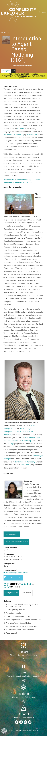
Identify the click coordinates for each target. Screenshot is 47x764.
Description (6, 71)
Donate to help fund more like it (17, 573)
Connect (23, 714)
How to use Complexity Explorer (16, 542)
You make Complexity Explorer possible (23, 676)
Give (23, 672)
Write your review (11, 593)
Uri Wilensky (32, 135)
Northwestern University (14, 135)
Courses (5, 33)
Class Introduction (11, 534)
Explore (24, 651)
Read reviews (26, 593)
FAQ (13, 71)
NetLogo (20, 128)
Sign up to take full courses (23, 697)
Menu (43, 12)
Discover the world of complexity (23, 655)
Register (23, 693)
